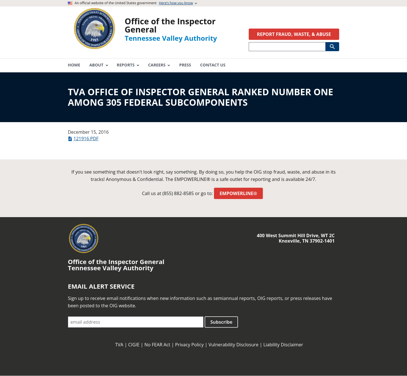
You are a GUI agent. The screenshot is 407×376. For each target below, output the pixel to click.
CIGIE (134, 345)
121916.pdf (86, 138)
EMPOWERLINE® (238, 193)
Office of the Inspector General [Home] (170, 25)
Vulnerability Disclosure (234, 345)
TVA (119, 345)
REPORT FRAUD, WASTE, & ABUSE (294, 34)
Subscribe (221, 322)
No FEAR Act (157, 345)
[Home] (94, 47)
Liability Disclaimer (283, 345)
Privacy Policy (189, 345)
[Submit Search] (332, 46)
